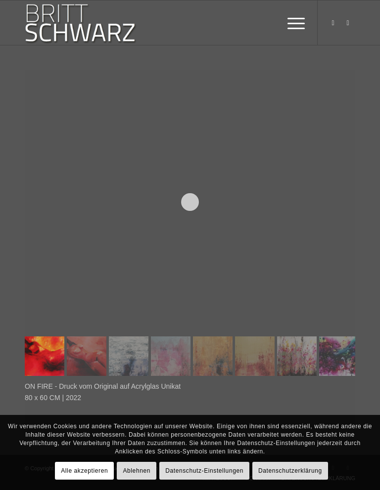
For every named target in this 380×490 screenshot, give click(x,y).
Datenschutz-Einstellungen (204, 470)
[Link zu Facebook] (333, 22)
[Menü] (291, 22)
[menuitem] (291, 22)
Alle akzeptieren (84, 470)
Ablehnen (136, 470)
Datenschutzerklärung (290, 470)
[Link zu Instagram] (347, 22)
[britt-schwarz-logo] (89, 22)
